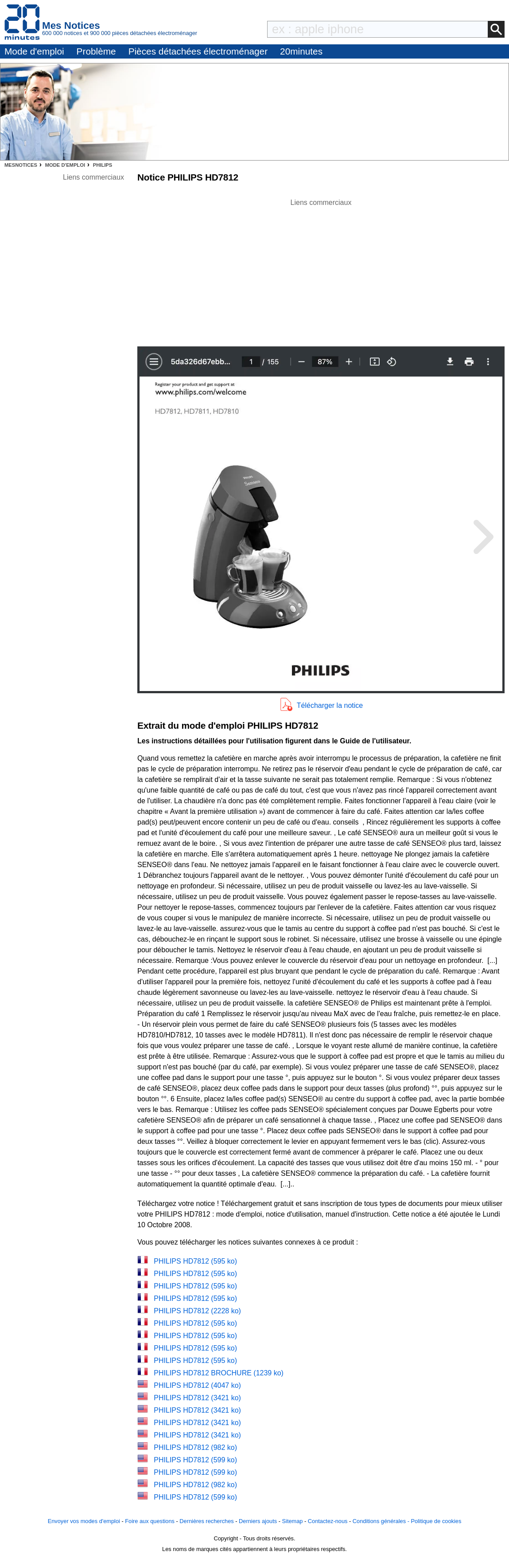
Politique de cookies (436, 1521)
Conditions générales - (382, 1521)
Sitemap (292, 1521)
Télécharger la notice (330, 705)
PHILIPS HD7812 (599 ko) (195, 1460)
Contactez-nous (328, 1521)
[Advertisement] (321, 270)
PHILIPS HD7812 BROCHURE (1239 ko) (219, 1373)
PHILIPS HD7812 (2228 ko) (197, 1311)
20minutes (301, 51)
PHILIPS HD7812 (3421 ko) (197, 1398)
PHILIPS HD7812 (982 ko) (195, 1447)
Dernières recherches (206, 1521)
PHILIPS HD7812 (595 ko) (195, 1261)
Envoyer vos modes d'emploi (84, 1521)
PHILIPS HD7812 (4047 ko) (197, 1385)
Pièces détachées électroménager (198, 51)
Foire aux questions (150, 1521)
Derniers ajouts (258, 1521)
